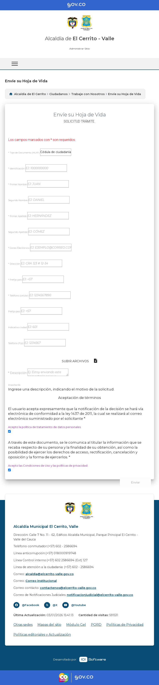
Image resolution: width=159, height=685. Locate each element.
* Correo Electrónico (18, 247)
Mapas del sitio (49, 625)
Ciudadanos (58, 94)
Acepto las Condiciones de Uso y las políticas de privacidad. (48, 465)
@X (55, 605)
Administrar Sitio (79, 48)
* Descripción (17, 373)
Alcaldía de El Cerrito (30, 94)
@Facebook (30, 605)
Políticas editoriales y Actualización (42, 635)
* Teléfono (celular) (18, 295)
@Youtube (78, 605)
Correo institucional (41, 581)
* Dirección (14, 263)
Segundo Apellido (18, 232)
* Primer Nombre (17, 184)
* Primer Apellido (17, 216)
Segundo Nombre (18, 200)
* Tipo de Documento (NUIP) (24, 152)
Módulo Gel (76, 625)
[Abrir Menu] (14, 64)
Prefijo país (14, 311)
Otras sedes (23, 625)
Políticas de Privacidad (124, 625)
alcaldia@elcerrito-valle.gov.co (49, 574)
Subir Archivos (79, 361)
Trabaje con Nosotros (88, 94)
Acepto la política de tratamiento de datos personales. (44, 427)
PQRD (96, 625)
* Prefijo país (15, 279)
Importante (14, 384)
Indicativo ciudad (17, 327)
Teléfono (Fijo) (16, 343)
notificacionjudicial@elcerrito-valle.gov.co (100, 595)
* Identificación (16, 168)
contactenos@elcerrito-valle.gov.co (68, 588)
